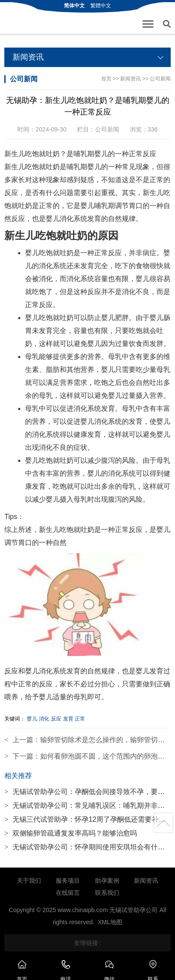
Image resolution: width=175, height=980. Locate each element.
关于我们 (29, 880)
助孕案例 (107, 880)
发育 (68, 719)
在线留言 (68, 892)
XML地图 (110, 922)
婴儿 (32, 719)
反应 (56, 719)
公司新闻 (160, 79)
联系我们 (107, 892)
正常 (80, 719)
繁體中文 (100, 6)
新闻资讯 (130, 79)
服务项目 (68, 880)
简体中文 (74, 6)
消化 (44, 719)
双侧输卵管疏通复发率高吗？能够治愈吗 (70, 833)
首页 (106, 79)
